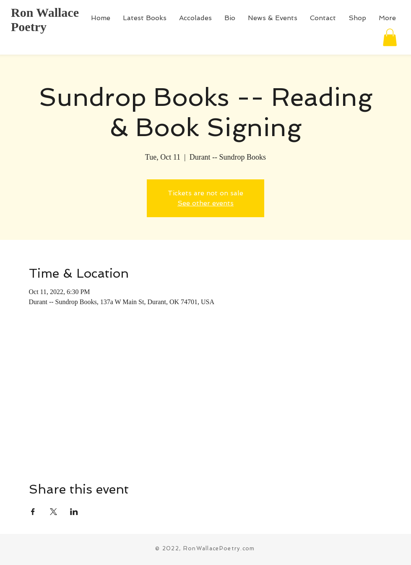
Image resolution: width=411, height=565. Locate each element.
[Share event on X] (53, 511)
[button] (389, 37)
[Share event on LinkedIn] (74, 511)
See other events (205, 203)
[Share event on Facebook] (33, 511)
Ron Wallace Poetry (45, 19)
